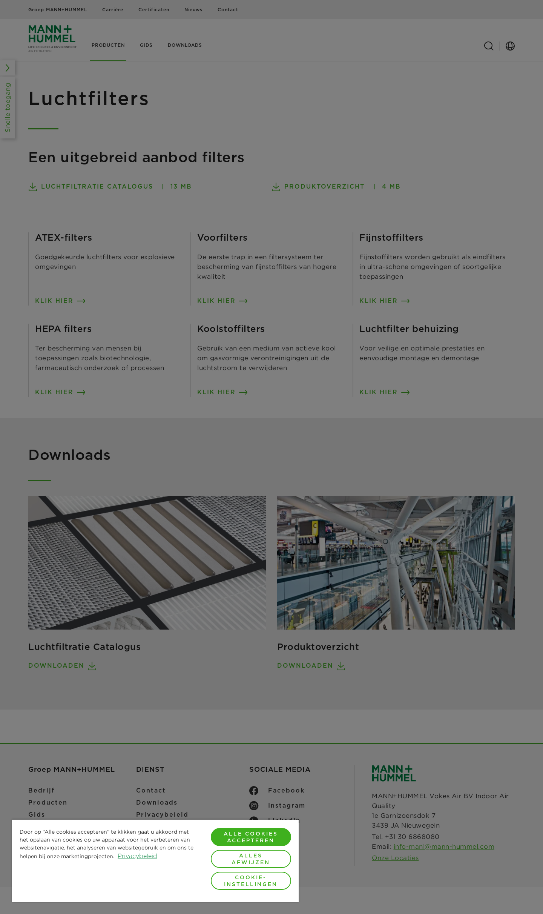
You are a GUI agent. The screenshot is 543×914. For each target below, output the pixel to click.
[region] (155, 860)
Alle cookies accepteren (251, 837)
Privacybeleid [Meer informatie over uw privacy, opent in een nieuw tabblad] (137, 856)
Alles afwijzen (251, 859)
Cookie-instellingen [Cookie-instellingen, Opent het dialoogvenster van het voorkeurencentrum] (251, 880)
